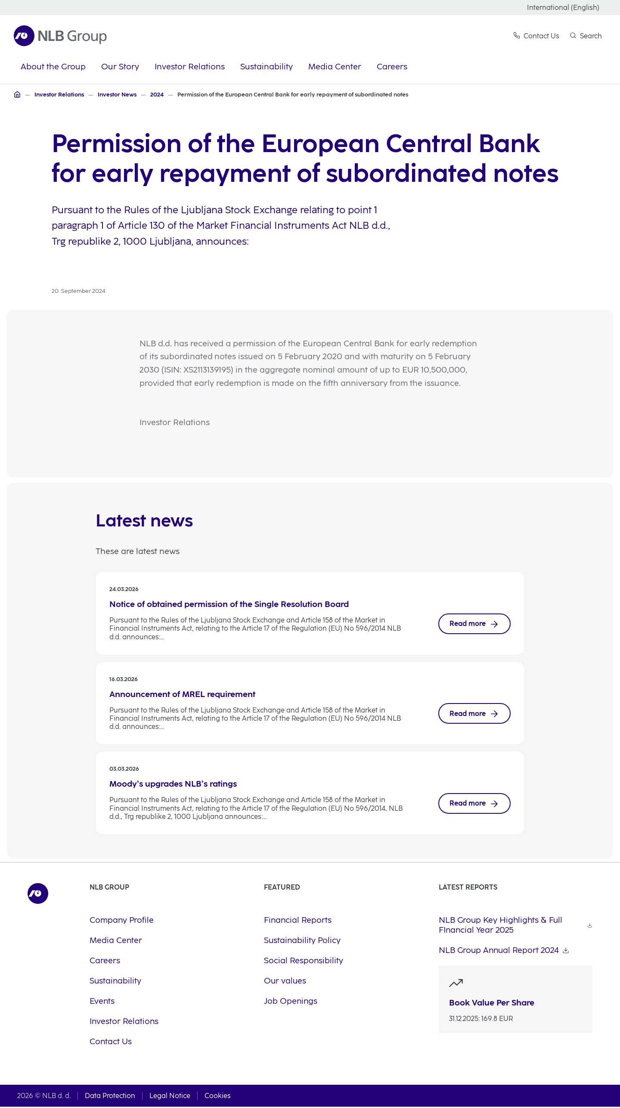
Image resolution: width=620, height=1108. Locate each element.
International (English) (563, 7)
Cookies (218, 1097)
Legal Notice (169, 1097)
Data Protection (110, 1097)
